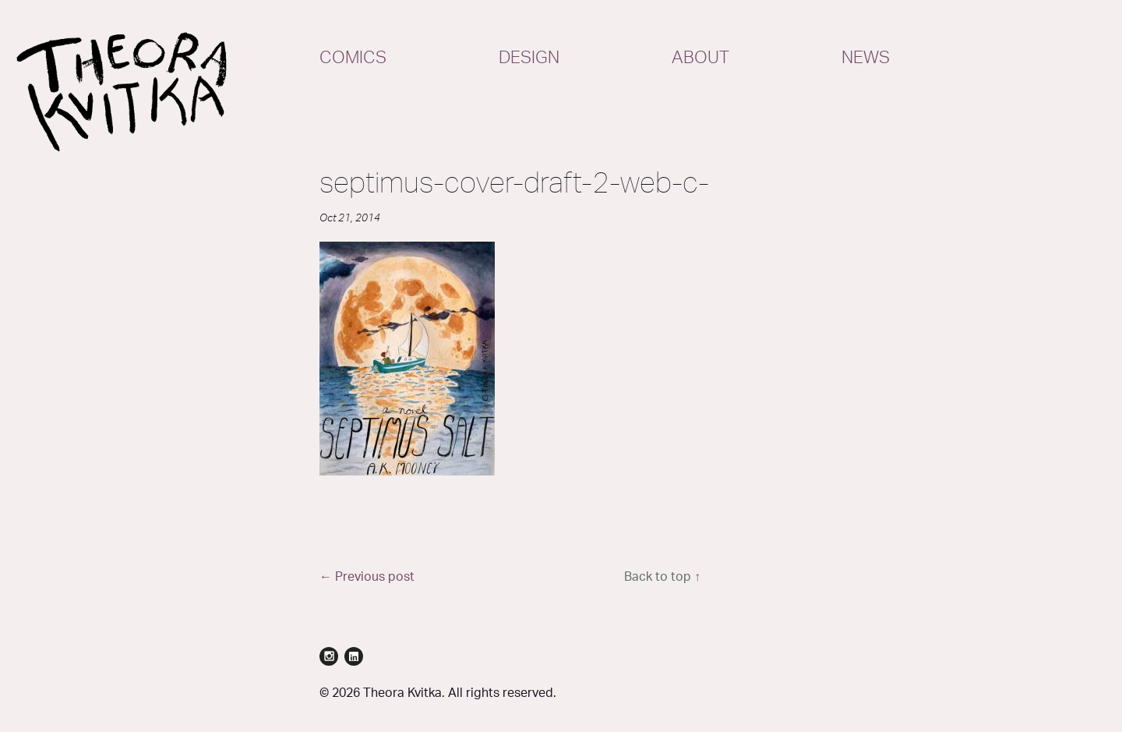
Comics (352, 57)
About (700, 57)
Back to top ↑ (662, 577)
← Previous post (367, 577)
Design (529, 57)
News (866, 57)
